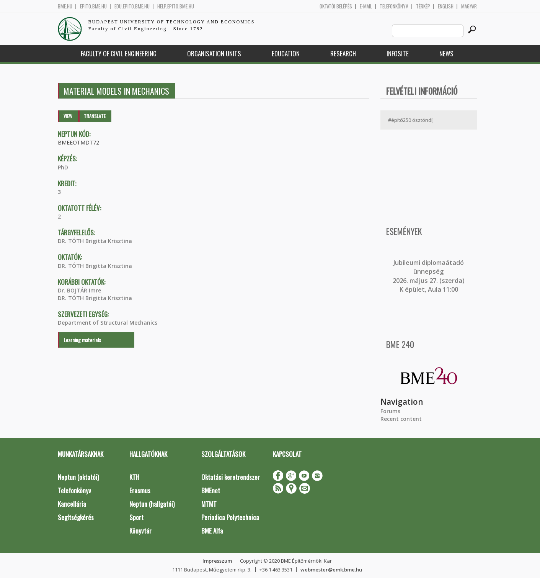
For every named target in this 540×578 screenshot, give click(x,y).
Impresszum (217, 560)
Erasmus (139, 490)
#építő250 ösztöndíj (411, 120)
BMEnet (210, 490)
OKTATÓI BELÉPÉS (336, 6)
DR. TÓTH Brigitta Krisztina (95, 241)
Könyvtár (140, 530)
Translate (95, 116)
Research (343, 53)
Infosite (398, 53)
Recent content (401, 418)
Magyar (469, 6)
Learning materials (82, 340)
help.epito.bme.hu (175, 6)
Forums (390, 411)
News (446, 53)
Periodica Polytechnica (230, 517)
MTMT (209, 504)
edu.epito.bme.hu (132, 6)
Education (286, 53)
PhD (63, 167)
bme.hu (65, 6)
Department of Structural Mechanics (107, 322)
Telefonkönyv (394, 6)
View (68, 116)
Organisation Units (214, 53)
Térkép (423, 6)
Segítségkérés (76, 517)
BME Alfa (212, 530)
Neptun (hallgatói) (152, 504)
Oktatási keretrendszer (230, 477)
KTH (134, 477)
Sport (136, 517)
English (446, 6)
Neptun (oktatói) (78, 477)
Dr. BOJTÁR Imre (79, 290)
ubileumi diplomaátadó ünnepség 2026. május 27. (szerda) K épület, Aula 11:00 (429, 276)
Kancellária (72, 504)
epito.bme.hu (93, 6)
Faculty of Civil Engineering (119, 53)
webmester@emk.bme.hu (331, 569)
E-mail (366, 6)
